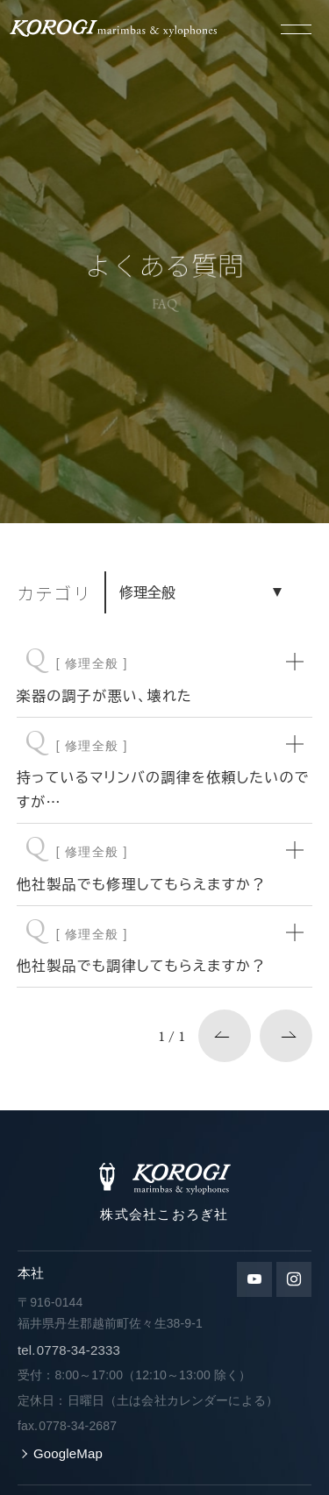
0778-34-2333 (69, 1350)
